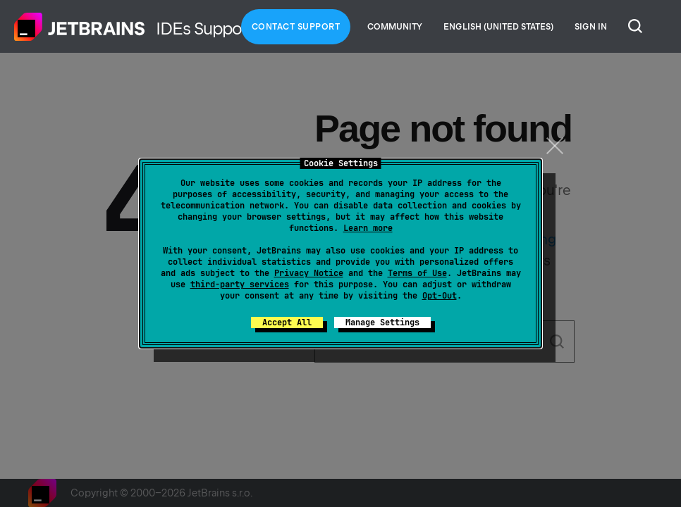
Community (394, 27)
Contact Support (296, 27)
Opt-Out (439, 295)
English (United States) (498, 27)
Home (79, 27)
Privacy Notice (308, 273)
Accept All (287, 322)
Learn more (368, 228)
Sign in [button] (591, 27)
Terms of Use (417, 273)
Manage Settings (382, 322)
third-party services (239, 284)
